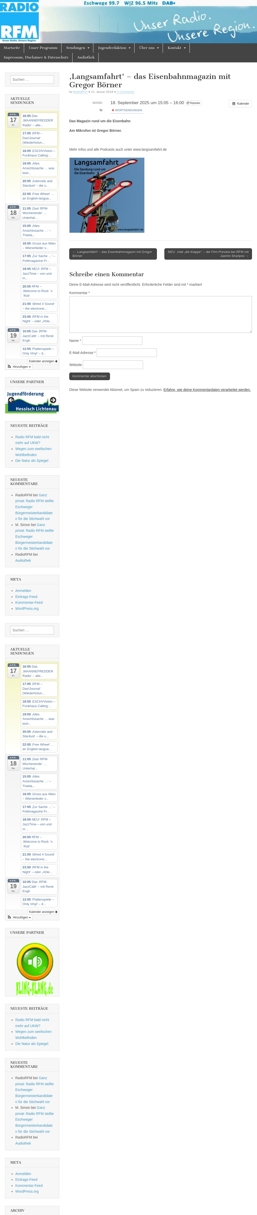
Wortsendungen (127, 110)
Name (75, 341)
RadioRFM (80, 92)
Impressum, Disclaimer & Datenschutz (36, 57)
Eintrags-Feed (26, 597)
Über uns (147, 48)
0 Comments (125, 92)
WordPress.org (27, 608)
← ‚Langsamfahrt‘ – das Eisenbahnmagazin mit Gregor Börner (112, 254)
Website (75, 365)
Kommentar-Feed (29, 602)
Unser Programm (43, 48)
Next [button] (52, 400)
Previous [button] (11, 400)
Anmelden (23, 591)
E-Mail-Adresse (82, 353)
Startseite (12, 48)
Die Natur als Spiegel (31, 461)
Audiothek (86, 57)
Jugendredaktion (112, 48)
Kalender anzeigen (43, 361)
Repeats (194, 102)
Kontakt (174, 48)
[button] (19, 366)
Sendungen (75, 48)
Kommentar (79, 293)
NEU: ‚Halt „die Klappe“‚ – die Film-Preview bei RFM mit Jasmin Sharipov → (208, 254)
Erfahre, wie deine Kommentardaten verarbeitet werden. (207, 390)
